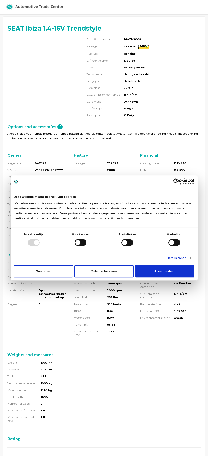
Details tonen (176, 258)
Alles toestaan (164, 271)
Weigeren (43, 271)
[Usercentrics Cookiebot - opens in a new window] (176, 181)
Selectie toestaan (104, 271)
